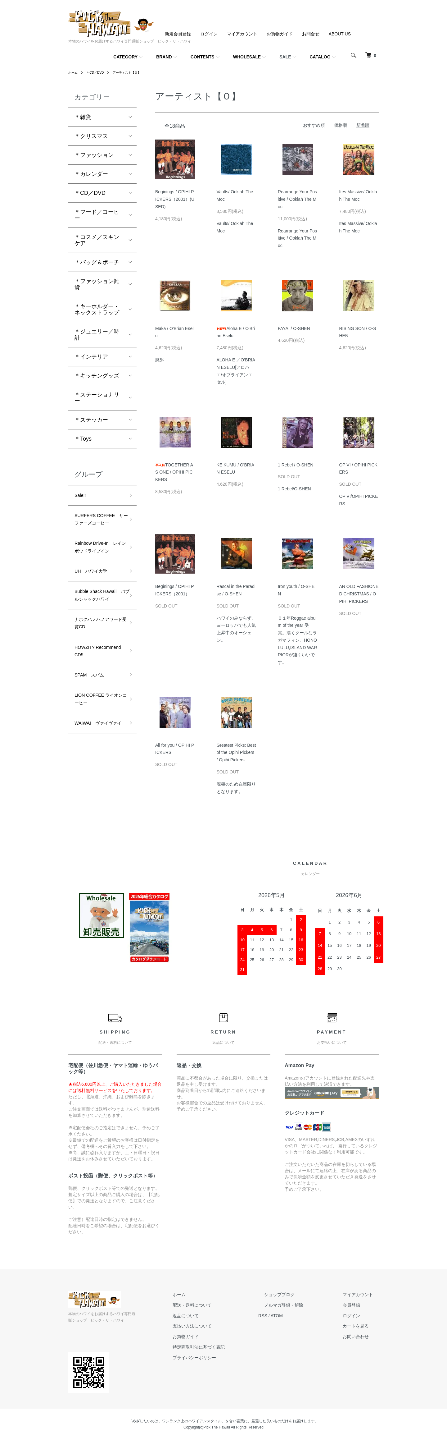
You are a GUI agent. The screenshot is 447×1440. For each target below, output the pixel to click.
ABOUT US (340, 33)
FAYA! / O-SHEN (294, 328)
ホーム (73, 72)
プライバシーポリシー (223, 1357)
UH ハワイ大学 (95, 601)
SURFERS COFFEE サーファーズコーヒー (97, 527)
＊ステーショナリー (96, 398)
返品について (214, 1315)
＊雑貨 (82, 117)
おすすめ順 (314, 125)
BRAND (164, 56)
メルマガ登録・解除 (300, 1305)
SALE (285, 56)
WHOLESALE (247, 56)
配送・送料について (220, 1305)
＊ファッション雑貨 (96, 284)
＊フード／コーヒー (96, 215)
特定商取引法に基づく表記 (227, 1347)
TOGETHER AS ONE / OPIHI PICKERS (174, 472)
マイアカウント (242, 33)
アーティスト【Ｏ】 (134, 72)
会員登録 (357, 1305)
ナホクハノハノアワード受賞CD (96, 669)
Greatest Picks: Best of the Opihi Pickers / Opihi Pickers (236, 753)
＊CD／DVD (98, 72)
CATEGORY (125, 56)
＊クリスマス (91, 136)
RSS (285, 1315)
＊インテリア (91, 357)
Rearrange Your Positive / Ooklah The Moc (297, 199)
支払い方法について (220, 1325)
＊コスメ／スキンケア (96, 240)
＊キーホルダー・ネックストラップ (96, 309)
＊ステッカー (91, 420)
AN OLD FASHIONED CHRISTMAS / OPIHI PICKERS (359, 594)
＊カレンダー (91, 174)
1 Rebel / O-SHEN (295, 464)
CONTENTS (202, 56)
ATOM (300, 1315)
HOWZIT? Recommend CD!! (96, 701)
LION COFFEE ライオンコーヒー (96, 755)
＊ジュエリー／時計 (96, 334)
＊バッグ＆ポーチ (96, 262)
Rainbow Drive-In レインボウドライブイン (98, 569)
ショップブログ (296, 1294)
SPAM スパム (93, 728)
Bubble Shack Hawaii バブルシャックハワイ (96, 632)
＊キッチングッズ (96, 376)
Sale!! (81, 496)
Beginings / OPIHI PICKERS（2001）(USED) (174, 199)
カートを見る (361, 1325)
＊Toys (83, 439)
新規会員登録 (178, 33)
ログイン (209, 33)
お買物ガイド (280, 33)
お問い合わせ (361, 1336)
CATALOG (320, 56)
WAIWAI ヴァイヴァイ (98, 787)
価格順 (340, 125)
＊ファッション (94, 155)
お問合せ (310, 33)
